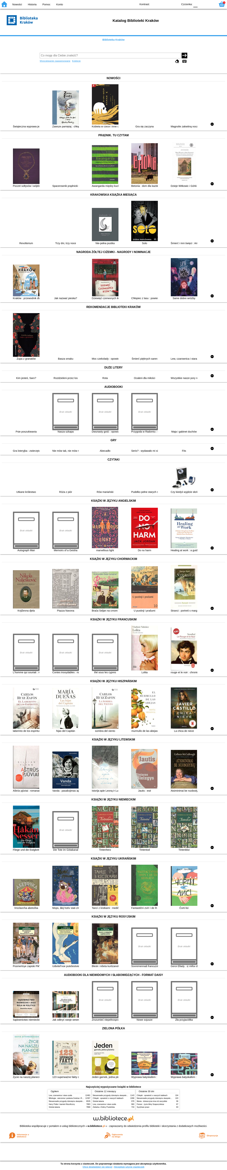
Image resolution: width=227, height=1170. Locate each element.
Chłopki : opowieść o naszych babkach (108, 1098)
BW (161, 3)
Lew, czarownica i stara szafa (60, 1095)
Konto (59, 4)
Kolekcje (76, 61)
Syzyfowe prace (143, 1107)
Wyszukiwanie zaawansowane (55, 61)
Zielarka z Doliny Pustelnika (104, 1107)
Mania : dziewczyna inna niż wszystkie (152, 1101)
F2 (209, 3)
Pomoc (46, 4)
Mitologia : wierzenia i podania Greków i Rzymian (68, 1098)
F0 (195, 3)
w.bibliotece (96, 1126)
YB (168, 3)
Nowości (17, 4)
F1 (201, 3)
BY (175, 3)
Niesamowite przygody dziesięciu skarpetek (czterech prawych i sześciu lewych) (80, 1101)
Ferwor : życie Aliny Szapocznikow (150, 1104)
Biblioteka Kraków (114, 39)
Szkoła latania (54, 1107)
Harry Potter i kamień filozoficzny (62, 1104)
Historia (32, 4)
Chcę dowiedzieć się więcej (97, 1167)
